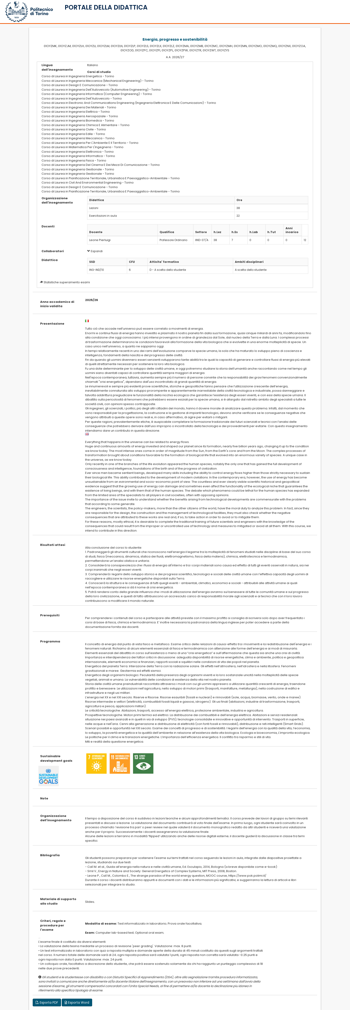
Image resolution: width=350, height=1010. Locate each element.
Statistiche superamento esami (67, 282)
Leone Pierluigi (100, 240)
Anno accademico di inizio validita (57, 304)
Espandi (95, 251)
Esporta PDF (47, 1002)
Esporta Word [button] (77, 1002)
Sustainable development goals (56, 758)
